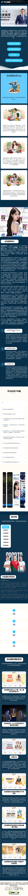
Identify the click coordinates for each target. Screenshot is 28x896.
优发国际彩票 (5, 539)
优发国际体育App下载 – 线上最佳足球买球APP (14, 690)
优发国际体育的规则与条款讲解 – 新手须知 (14, 826)
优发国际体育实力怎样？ (15, 402)
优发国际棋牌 (5, 533)
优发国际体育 (5, 527)
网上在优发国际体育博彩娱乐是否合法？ (15, 443)
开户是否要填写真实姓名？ (15, 457)
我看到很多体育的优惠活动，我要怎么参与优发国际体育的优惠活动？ (15, 437)
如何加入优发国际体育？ (15, 409)
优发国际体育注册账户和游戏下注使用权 (14, 862)
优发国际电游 (5, 542)
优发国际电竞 (5, 536)
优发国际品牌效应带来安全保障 (13, 331)
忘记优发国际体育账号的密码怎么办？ (15, 462)
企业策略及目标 (9, 364)
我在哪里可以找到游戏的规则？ (15, 452)
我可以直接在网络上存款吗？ (15, 414)
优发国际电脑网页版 (14, 49)
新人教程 (14, 54)
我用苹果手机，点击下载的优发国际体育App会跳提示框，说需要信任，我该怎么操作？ (15, 431)
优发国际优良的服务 (11, 348)
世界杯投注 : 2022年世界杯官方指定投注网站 (14, 724)
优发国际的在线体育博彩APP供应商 (14, 792)
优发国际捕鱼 (5, 545)
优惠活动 (14, 757)
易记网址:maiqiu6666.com (14, 60)
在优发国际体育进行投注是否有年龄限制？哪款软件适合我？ (15, 419)
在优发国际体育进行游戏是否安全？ (15, 448)
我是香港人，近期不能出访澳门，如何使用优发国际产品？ (15, 425)
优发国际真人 (5, 530)
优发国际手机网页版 (14, 43)
